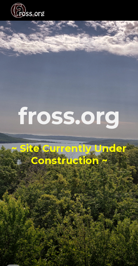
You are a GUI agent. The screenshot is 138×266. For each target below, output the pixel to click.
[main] (69, 133)
